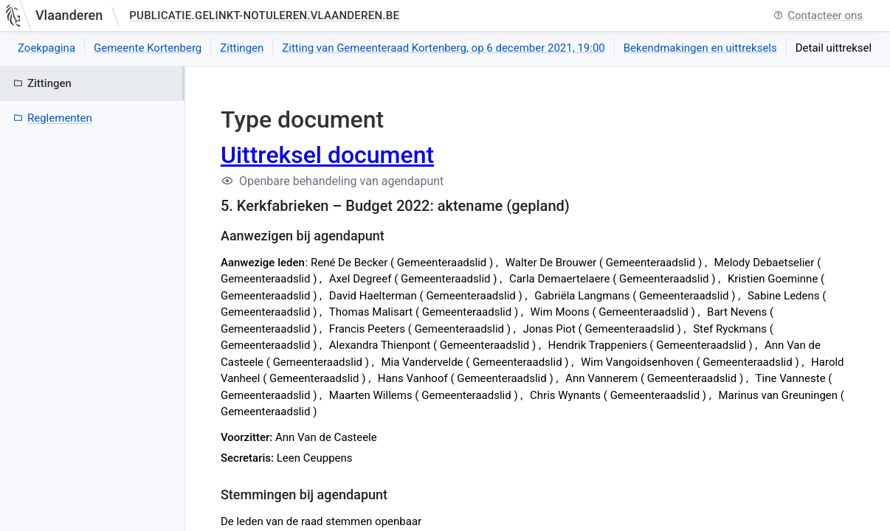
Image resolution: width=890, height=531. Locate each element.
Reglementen (52, 118)
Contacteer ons (818, 16)
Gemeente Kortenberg (147, 48)
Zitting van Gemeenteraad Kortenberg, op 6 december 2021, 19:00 (443, 48)
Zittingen (241, 48)
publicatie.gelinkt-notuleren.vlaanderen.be (264, 15)
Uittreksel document (327, 155)
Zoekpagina (46, 48)
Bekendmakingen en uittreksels (700, 48)
